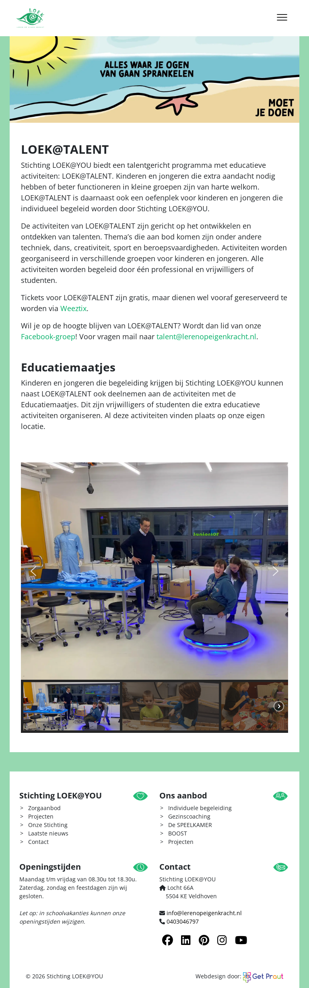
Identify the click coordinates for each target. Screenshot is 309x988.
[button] (33, 571)
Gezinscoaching (189, 816)
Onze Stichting (48, 825)
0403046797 (183, 921)
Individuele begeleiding (200, 808)
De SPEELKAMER (190, 825)
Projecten (41, 816)
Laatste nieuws (48, 833)
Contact (38, 842)
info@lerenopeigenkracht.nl (204, 913)
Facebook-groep (48, 336)
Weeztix (73, 308)
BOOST (177, 833)
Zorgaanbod (44, 808)
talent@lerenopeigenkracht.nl (206, 336)
